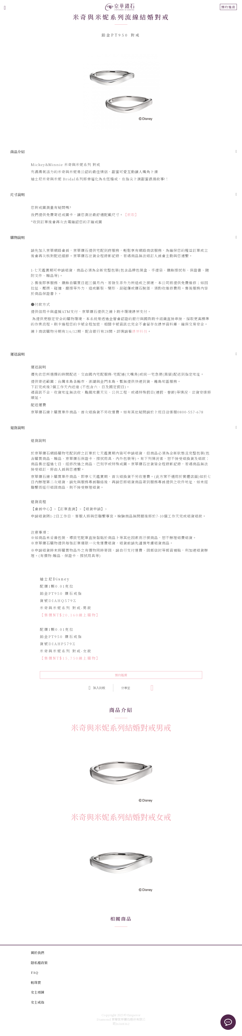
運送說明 (17, 354)
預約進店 (228, 7)
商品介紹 (17, 151)
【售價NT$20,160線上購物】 (70, 614)
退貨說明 (17, 427)
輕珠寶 (36, 982)
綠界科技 (139, 331)
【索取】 (131, 214)
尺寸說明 (17, 194)
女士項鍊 (37, 992)
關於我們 (37, 952)
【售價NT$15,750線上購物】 (70, 658)
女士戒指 (37, 1002)
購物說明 (17, 237)
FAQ (34, 972)
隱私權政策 (39, 962)
